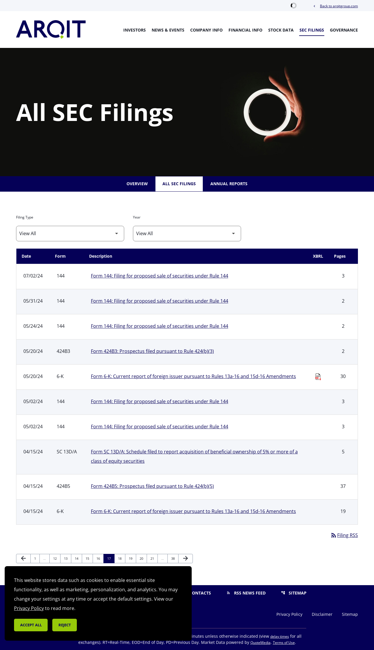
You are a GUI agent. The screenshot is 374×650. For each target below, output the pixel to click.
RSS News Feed (246, 593)
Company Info (206, 30)
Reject (64, 625)
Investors (134, 30)
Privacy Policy (289, 614)
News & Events (168, 30)
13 (67, 558)
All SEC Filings (179, 183)
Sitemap (294, 593)
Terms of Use (284, 642)
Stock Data (281, 30)
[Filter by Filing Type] (70, 233)
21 (153, 558)
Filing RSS (344, 535)
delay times (279, 636)
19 (132, 558)
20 (143, 558)
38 (174, 558)
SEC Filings (311, 30)
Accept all (31, 625)
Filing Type (24, 217)
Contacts (196, 593)
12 (56, 558)
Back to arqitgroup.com (335, 6)
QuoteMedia (260, 642)
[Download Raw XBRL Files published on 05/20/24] (318, 375)
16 (99, 558)
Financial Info (245, 30)
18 (121, 558)
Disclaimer (322, 614)
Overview (137, 183)
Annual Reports (228, 183)
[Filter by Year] (187, 233)
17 (110, 558)
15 (89, 558)
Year (137, 217)
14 (78, 558)
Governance (344, 30)
